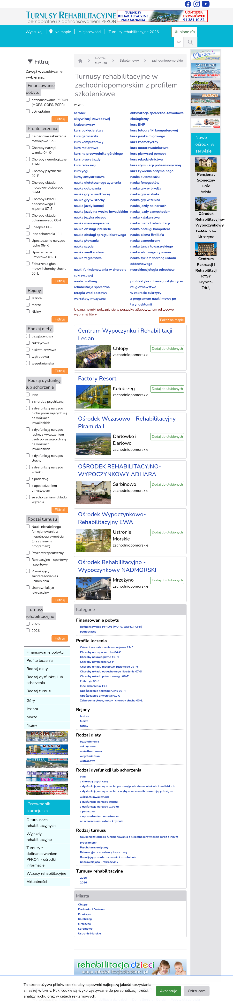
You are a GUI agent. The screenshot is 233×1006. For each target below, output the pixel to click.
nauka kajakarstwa (144, 217)
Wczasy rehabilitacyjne (46, 873)
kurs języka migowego (147, 136)
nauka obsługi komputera (150, 229)
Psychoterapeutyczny (48, 553)
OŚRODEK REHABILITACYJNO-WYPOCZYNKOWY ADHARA (119, 470)
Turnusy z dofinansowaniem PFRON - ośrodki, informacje (42, 856)
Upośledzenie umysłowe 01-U (44, 254)
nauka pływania (86, 240)
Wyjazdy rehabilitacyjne (39, 836)
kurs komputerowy (89, 142)
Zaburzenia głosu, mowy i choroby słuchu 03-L (49, 269)
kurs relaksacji (85, 165)
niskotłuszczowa (44, 350)
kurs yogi (81, 171)
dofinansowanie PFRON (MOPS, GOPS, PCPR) (50, 102)
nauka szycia (84, 246)
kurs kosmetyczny (144, 142)
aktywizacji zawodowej (92, 119)
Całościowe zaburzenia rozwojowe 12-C (49, 138)
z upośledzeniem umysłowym (44, 488)
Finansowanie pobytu (45, 652)
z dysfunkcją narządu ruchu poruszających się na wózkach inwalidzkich (50, 415)
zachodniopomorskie (167, 60)
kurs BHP (137, 124)
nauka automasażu (144, 177)
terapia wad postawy (90, 293)
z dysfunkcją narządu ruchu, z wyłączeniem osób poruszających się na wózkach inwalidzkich (49, 439)
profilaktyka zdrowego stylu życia (156, 281)
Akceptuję (168, 991)
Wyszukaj (34, 32)
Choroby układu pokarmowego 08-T (47, 218)
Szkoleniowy (129, 60)
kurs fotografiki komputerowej (154, 130)
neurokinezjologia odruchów (152, 269)
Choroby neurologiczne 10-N (49, 162)
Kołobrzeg (85, 919)
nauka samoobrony (145, 240)
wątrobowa (40, 356)
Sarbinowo (85, 929)
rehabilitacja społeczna (92, 287)
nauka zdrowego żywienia (150, 252)
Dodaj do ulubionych (167, 348)
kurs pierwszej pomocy (148, 153)
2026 (36, 630)
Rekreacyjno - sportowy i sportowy (50, 562)
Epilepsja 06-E (43, 227)
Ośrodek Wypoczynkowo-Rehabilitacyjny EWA (112, 518)
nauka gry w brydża (145, 188)
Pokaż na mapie (172, 320)
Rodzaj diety (37, 668)
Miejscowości (89, 32)
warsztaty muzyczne (90, 298)
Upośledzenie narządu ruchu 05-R (48, 243)
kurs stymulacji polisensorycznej (155, 165)
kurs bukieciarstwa (89, 130)
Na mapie (60, 32)
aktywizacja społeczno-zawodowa (157, 113)
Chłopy (83, 904)
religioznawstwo (143, 287)
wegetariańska (43, 363)
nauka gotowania (87, 188)
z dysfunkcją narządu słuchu (47, 458)
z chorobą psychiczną (48, 401)
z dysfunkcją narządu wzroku (47, 469)
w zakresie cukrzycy (145, 293)
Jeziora (37, 298)
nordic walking (85, 281)
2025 (36, 624)
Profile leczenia (40, 660)
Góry (31, 700)
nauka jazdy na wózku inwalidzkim (101, 211)
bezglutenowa (42, 336)
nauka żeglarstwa (88, 258)
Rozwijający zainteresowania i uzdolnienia (45, 576)
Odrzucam (196, 991)
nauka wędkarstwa (89, 252)
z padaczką (40, 479)
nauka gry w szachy (89, 200)
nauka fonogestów (144, 182)
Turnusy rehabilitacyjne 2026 (134, 32)
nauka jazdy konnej (89, 206)
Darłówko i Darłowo (91, 909)
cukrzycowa (40, 343)
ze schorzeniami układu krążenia (49, 499)
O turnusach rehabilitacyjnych (41, 822)
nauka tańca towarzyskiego (151, 246)
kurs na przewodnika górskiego (98, 153)
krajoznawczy (84, 124)
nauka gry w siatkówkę (92, 194)
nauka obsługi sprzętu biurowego (100, 235)
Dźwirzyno (85, 914)
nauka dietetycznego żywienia (97, 182)
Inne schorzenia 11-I (47, 234)
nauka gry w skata (144, 194)
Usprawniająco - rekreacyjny (44, 590)
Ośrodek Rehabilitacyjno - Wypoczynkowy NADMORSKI (117, 566)
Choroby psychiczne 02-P (47, 173)
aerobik (80, 113)
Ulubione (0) (184, 32)
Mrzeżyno (84, 924)
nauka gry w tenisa (145, 200)
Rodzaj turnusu (40, 691)
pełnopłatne (41, 111)
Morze (36, 305)
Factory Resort (97, 378)
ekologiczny (139, 119)
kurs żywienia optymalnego (151, 171)
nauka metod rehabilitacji (150, 223)
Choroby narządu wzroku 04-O (45, 150)
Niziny (36, 311)
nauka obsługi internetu (92, 229)
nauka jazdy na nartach (148, 206)
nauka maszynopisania (91, 223)
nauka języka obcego (90, 217)
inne (35, 395)
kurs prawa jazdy (87, 159)
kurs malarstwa (86, 148)
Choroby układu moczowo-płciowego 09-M (47, 187)
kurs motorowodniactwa (149, 148)
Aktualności (37, 881)
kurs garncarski (86, 136)
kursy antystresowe (89, 177)
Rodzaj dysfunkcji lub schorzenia (45, 679)
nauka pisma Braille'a (147, 235)
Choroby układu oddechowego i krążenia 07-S (44, 204)
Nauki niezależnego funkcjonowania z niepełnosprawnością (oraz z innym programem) (48, 536)
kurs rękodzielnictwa (146, 159)
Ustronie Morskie (89, 933)
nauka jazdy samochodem (150, 211)
